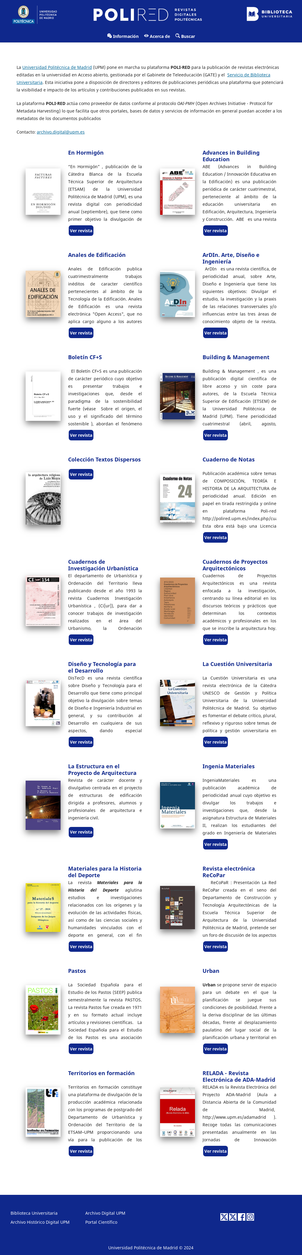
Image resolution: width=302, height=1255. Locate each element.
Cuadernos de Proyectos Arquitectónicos (235, 565)
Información (123, 36)
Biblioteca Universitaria (34, 1213)
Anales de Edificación (97, 254)
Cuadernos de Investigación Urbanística (103, 565)
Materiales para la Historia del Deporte (105, 872)
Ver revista (81, 230)
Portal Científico (101, 1222)
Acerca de (157, 36)
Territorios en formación (101, 1073)
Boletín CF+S (85, 357)
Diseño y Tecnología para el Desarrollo (102, 667)
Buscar (185, 36)
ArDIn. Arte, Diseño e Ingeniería (231, 258)
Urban (211, 970)
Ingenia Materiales (229, 766)
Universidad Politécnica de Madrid (57, 67)
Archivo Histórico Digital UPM (40, 1222)
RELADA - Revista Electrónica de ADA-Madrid (239, 1076)
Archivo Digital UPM (105, 1213)
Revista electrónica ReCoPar (229, 872)
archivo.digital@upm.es (61, 132)
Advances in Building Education (231, 156)
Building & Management (236, 357)
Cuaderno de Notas (229, 459)
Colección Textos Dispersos (104, 459)
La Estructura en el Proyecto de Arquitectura (102, 769)
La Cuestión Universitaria (237, 664)
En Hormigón (86, 152)
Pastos (77, 970)
